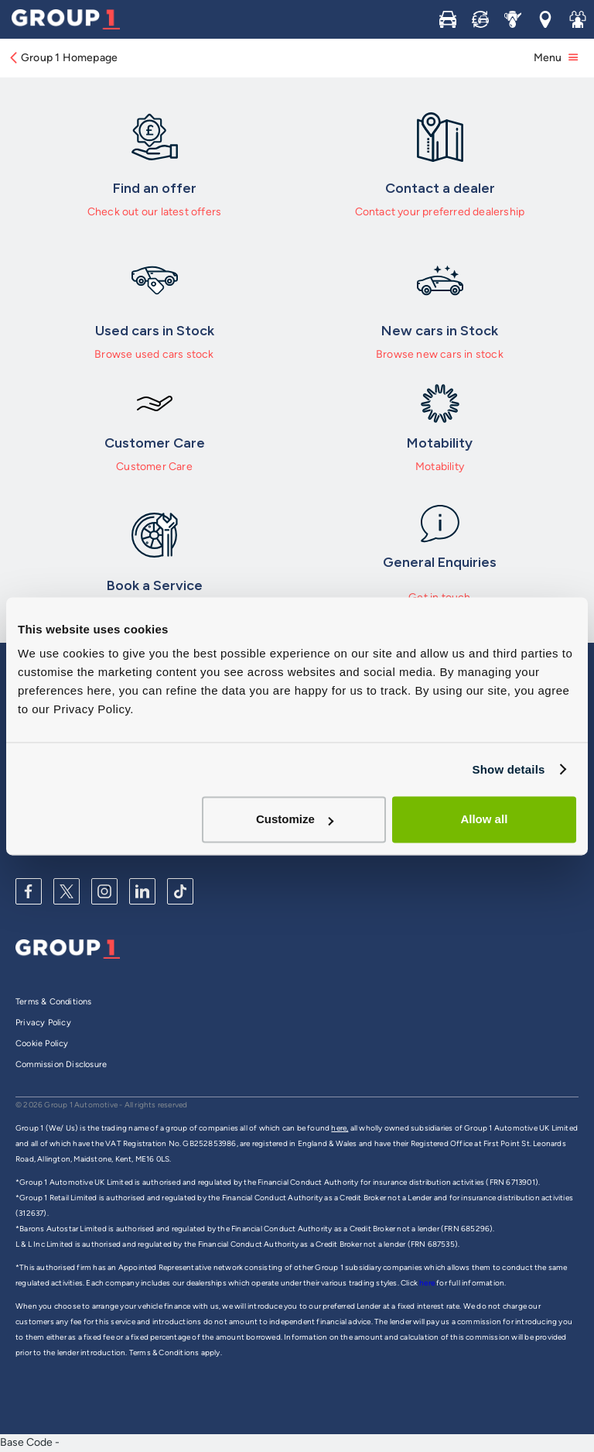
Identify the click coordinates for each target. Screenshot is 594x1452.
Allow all (483, 819)
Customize (294, 819)
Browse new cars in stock (440, 354)
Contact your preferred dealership (440, 211)
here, (339, 1128)
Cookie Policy (42, 1043)
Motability (439, 466)
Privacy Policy (43, 1023)
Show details (508, 769)
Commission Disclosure (61, 1064)
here (427, 1283)
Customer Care (154, 466)
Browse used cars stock (153, 354)
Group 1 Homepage (63, 57)
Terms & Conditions (53, 1002)
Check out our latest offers (154, 211)
